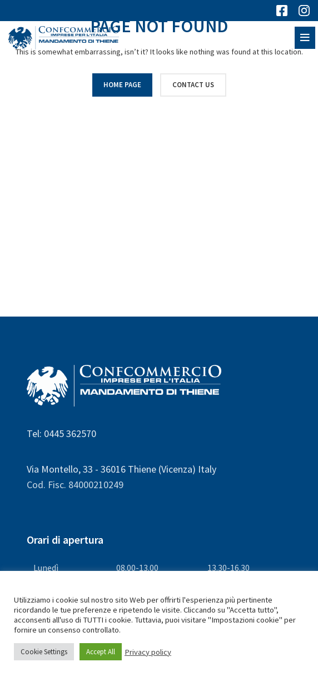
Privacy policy (148, 652)
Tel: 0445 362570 (61, 433)
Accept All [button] (100, 651)
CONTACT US (193, 84)
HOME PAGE (122, 84)
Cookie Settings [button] (44, 651)
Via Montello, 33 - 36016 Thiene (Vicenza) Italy (121, 469)
